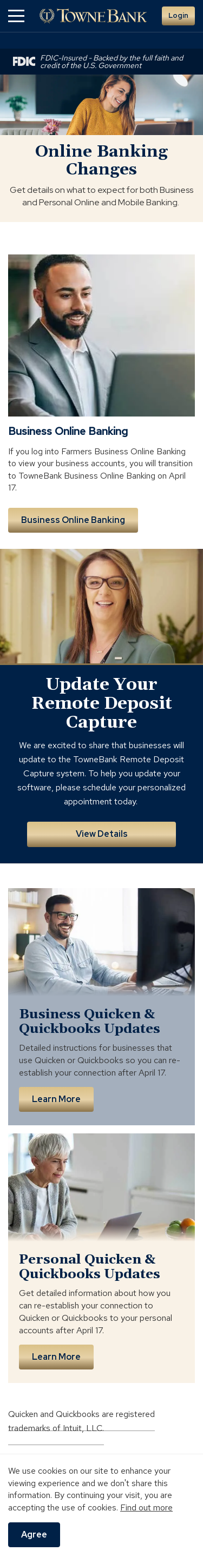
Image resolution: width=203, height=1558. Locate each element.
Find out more (146, 1507)
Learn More (56, 1099)
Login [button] (178, 15)
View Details (102, 834)
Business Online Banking (73, 520)
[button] (16, 16)
